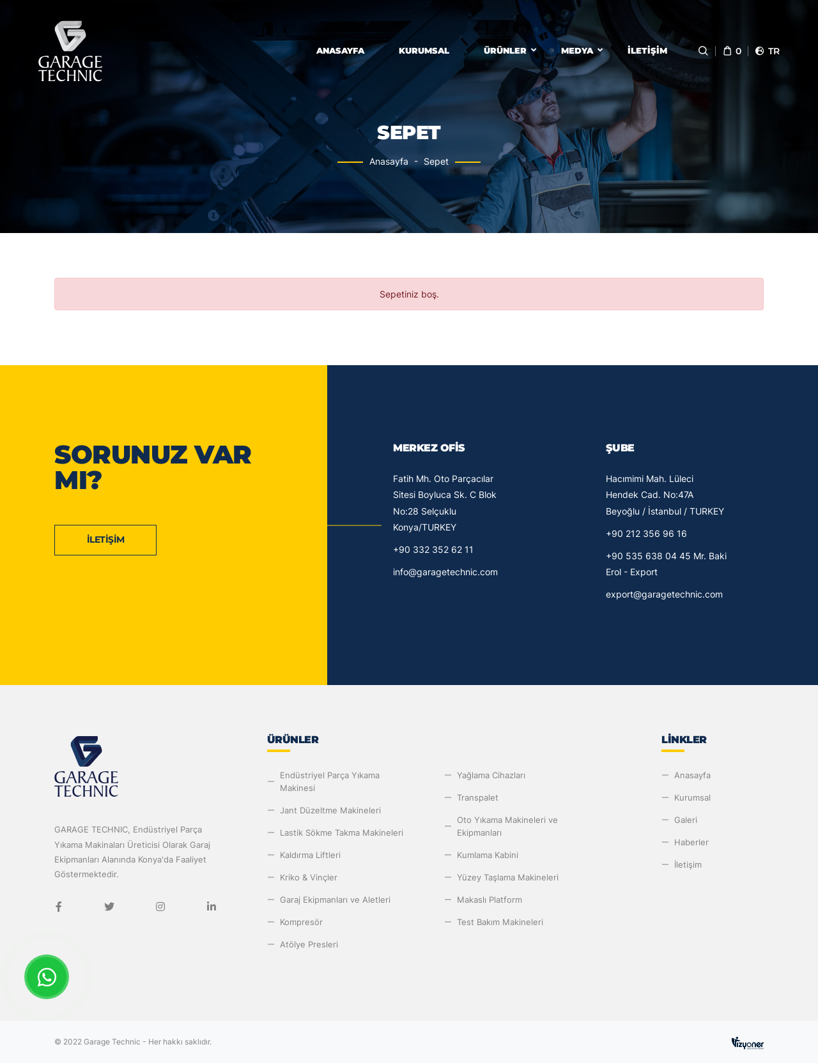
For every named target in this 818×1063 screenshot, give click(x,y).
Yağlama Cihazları (491, 775)
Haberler (691, 842)
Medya (577, 50)
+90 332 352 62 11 (433, 549)
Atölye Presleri (309, 944)
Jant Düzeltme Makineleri (330, 810)
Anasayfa (340, 50)
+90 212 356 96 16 (646, 533)
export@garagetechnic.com (664, 594)
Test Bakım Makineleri (500, 922)
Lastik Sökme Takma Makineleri (341, 832)
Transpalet (477, 797)
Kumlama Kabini (487, 855)
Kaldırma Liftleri (310, 855)
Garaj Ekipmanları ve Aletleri (335, 899)
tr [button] (767, 51)
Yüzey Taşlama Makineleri (508, 877)
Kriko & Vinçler (308, 877)
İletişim (647, 50)
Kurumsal (424, 50)
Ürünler (505, 50)
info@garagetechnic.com (445, 571)
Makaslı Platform (489, 899)
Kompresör (301, 922)
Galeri (685, 820)
